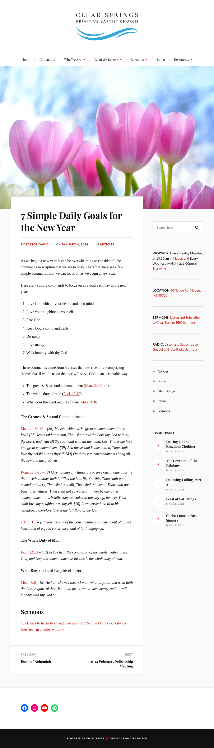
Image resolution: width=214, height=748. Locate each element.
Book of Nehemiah (36, 661)
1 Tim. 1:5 (28, 522)
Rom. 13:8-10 (31, 472)
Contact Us (47, 59)
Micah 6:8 (88, 402)
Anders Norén (136, 738)
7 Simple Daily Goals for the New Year (71, 221)
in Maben (176, 258)
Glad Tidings (167, 391)
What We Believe (106, 59)
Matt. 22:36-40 (96, 386)
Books (162, 381)
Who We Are (73, 59)
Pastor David (37, 244)
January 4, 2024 (75, 244)
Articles (107, 244)
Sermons (137, 59)
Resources (181, 59)
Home (26, 59)
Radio (161, 59)
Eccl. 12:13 (71, 394)
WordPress (95, 738)
